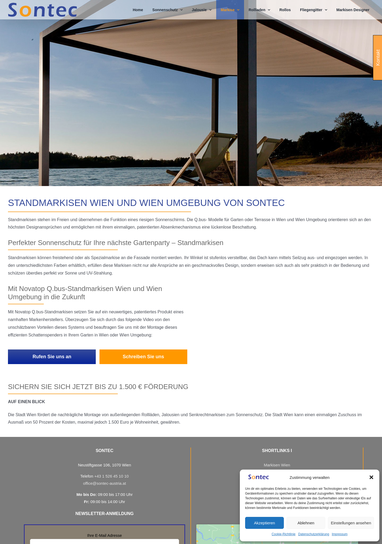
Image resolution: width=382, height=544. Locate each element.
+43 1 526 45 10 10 (111, 476)
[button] (371, 477)
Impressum (340, 534)
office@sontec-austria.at (104, 483)
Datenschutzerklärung (313, 534)
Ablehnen (305, 523)
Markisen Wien (277, 465)
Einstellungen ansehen (351, 523)
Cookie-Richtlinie (284, 534)
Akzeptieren (264, 523)
